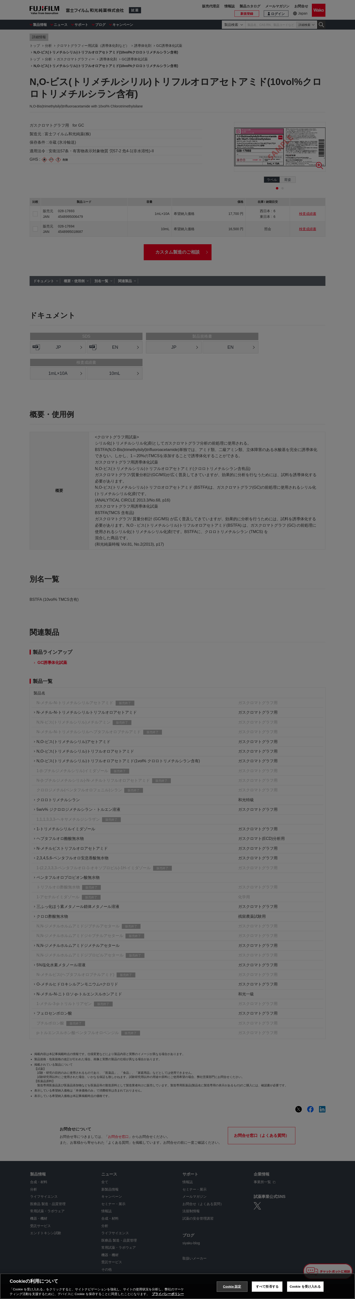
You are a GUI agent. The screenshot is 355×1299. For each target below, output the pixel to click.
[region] (177, 1286)
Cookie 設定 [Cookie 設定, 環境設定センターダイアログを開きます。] (232, 1286)
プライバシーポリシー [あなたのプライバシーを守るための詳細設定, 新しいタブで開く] (168, 1294)
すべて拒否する (267, 1286)
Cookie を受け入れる (305, 1286)
